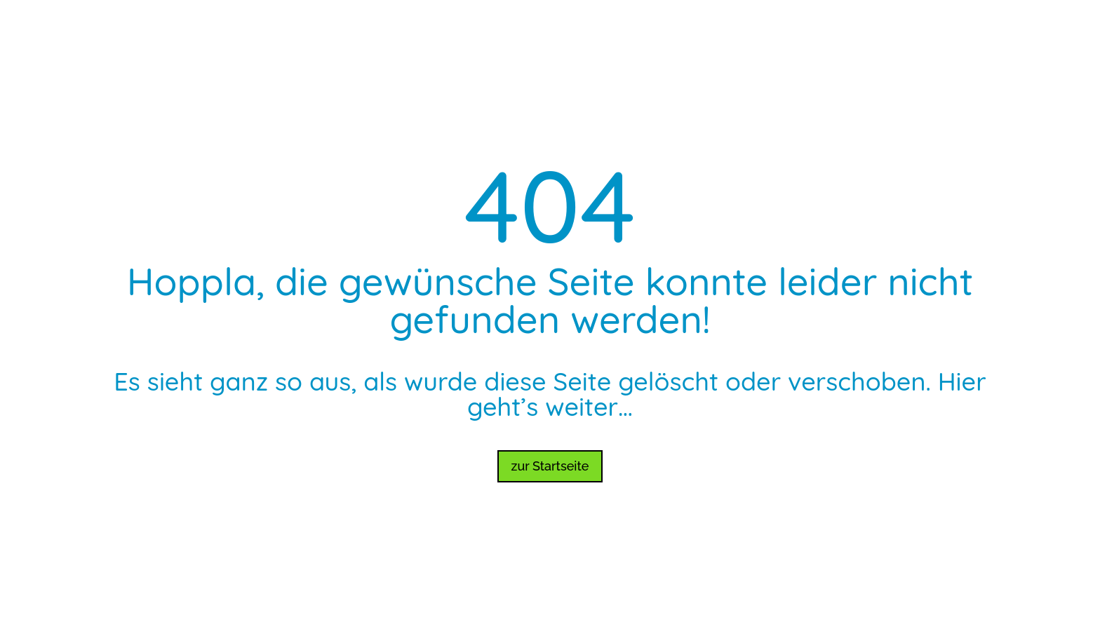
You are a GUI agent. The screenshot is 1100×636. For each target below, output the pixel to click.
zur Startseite (550, 466)
